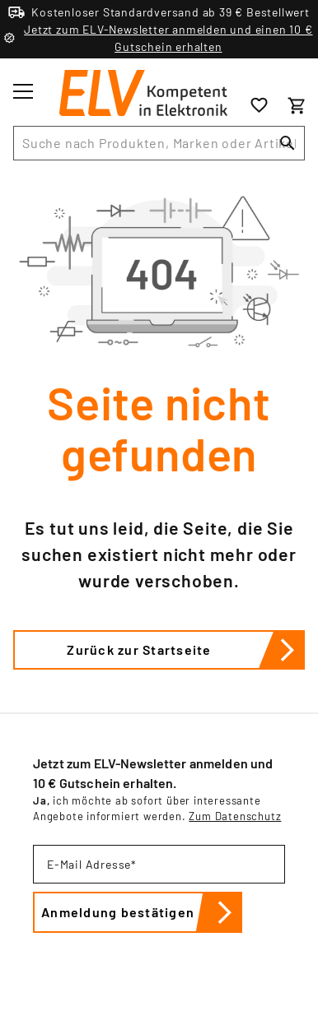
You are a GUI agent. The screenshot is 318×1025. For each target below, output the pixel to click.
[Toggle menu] (23, 91)
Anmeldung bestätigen (141, 912)
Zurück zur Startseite (186, 650)
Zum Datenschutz (235, 816)
